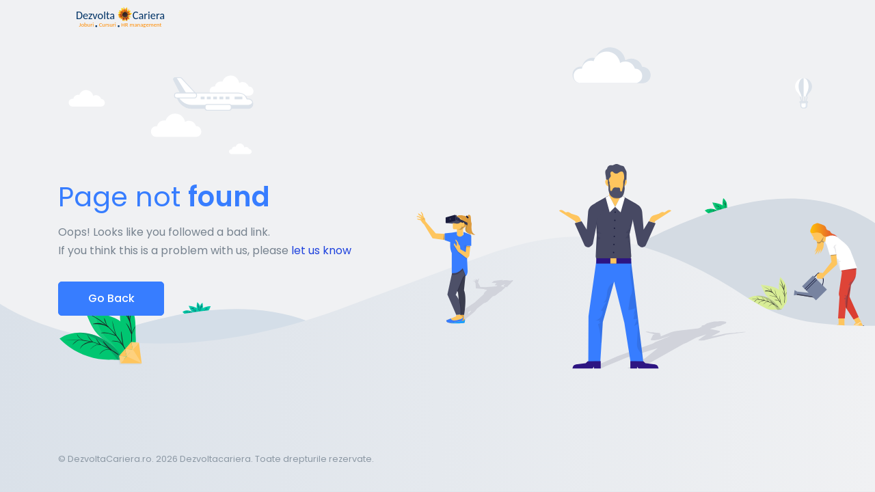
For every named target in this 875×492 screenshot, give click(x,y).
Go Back (111, 298)
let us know (321, 250)
